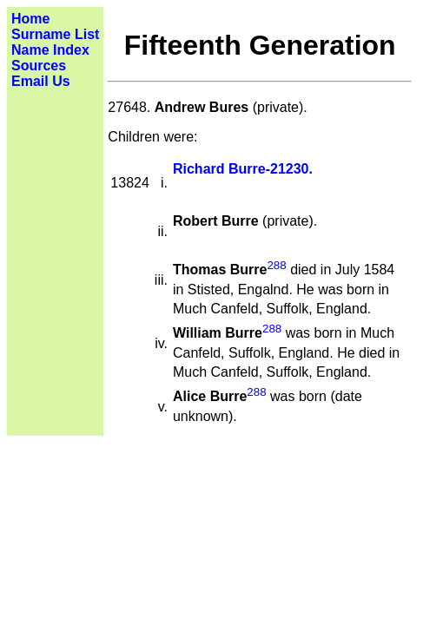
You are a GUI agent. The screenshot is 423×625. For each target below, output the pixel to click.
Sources (38, 65)
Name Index (50, 50)
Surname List (55, 34)
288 (276, 265)
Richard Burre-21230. (243, 168)
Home (30, 18)
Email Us (40, 81)
